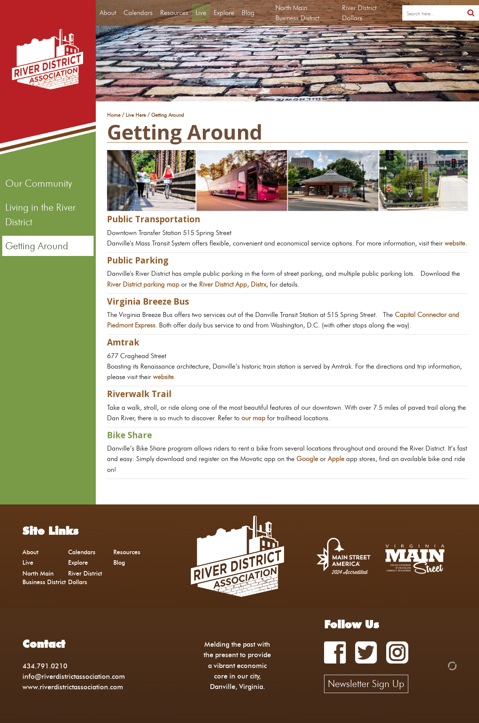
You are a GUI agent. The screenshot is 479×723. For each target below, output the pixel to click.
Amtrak (123, 342)
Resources (174, 13)
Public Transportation (153, 219)
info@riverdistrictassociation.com (73, 676)
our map (253, 418)
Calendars (138, 13)
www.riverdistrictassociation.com (72, 687)
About (108, 13)
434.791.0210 (44, 666)
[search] (432, 13)
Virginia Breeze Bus (148, 301)
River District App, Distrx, (233, 284)
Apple (336, 459)
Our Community (38, 183)
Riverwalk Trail (139, 394)
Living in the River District (40, 214)
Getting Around (36, 246)
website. (456, 243)
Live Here (136, 115)
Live (201, 13)
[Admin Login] (439, 665)
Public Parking (137, 260)
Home (113, 115)
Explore (224, 13)
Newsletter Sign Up (366, 684)
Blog (248, 13)
